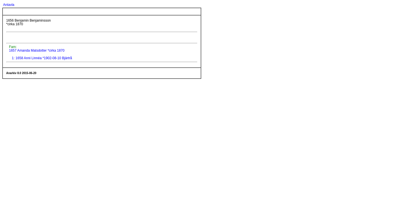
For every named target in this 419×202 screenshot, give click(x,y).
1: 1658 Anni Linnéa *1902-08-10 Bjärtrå (42, 58)
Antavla (8, 5)
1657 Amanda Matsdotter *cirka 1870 (36, 50)
